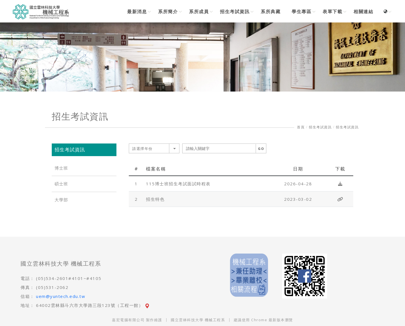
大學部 (61, 199)
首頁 (301, 127)
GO (261, 148)
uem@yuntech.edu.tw (60, 296)
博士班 (61, 168)
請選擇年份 (142, 148)
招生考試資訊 (320, 127)
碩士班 (61, 183)
